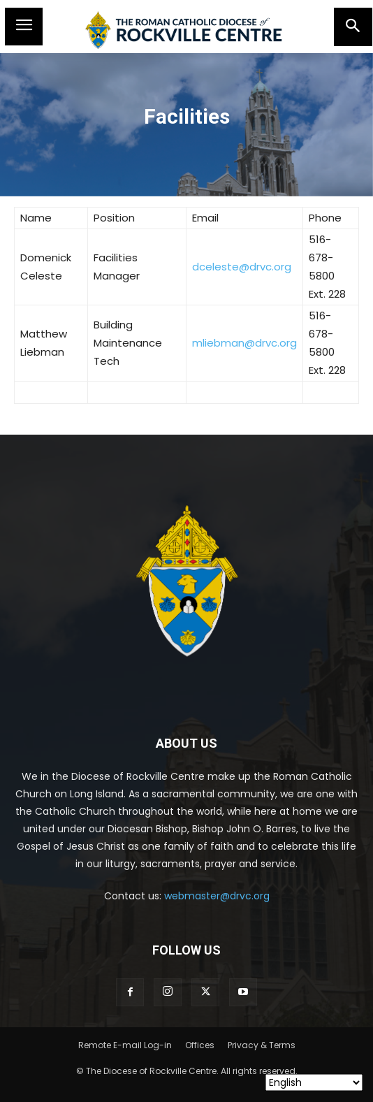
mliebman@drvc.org (244, 342)
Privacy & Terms (261, 1045)
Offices (199, 1045)
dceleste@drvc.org (241, 266)
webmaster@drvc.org (217, 896)
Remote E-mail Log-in (125, 1045)
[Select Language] (314, 1082)
